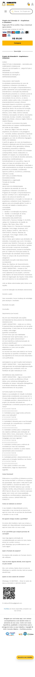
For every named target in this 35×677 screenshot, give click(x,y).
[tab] (17, 501)
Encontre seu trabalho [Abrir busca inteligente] (25, 657)
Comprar (17, 70)
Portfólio (6, 636)
